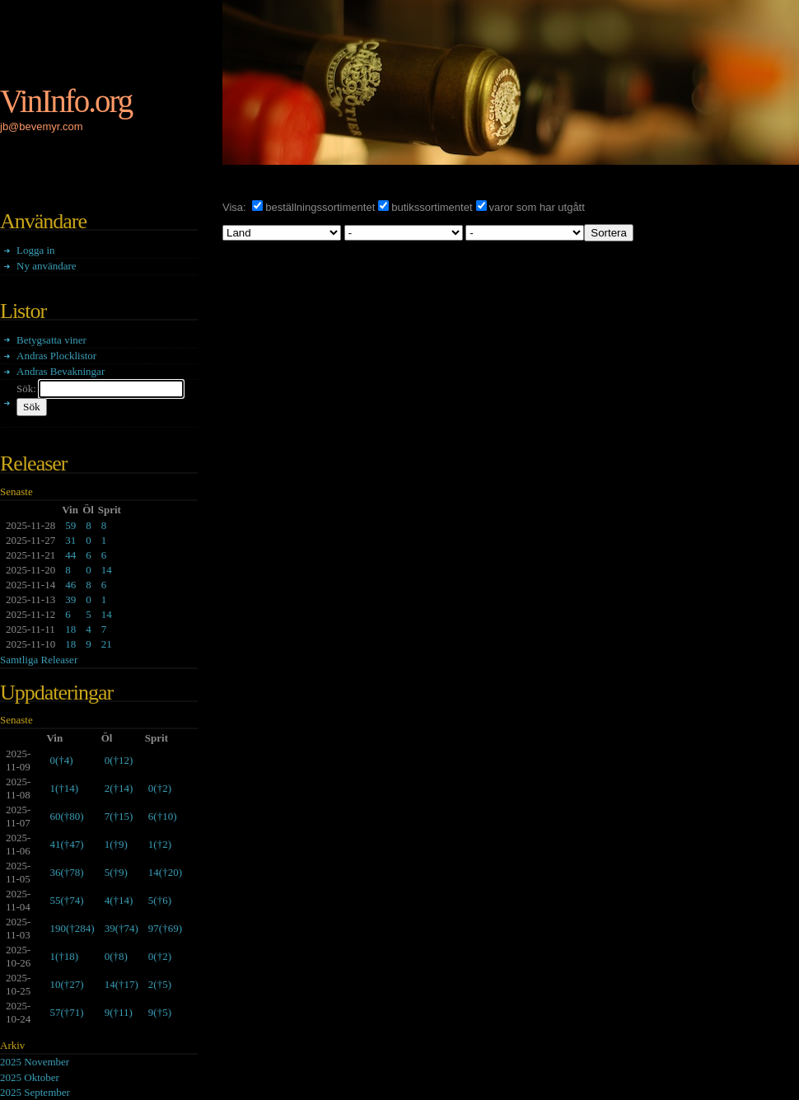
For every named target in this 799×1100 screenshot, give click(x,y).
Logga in (35, 250)
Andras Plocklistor (56, 355)
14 (106, 570)
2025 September (35, 1092)
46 (70, 584)
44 (70, 555)
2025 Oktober (29, 1077)
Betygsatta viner (51, 340)
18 (70, 629)
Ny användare (46, 266)
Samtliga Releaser (38, 659)
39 (70, 599)
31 (70, 540)
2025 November (34, 1062)
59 (70, 525)
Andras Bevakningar (60, 371)
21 (106, 644)
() (60, 760)
